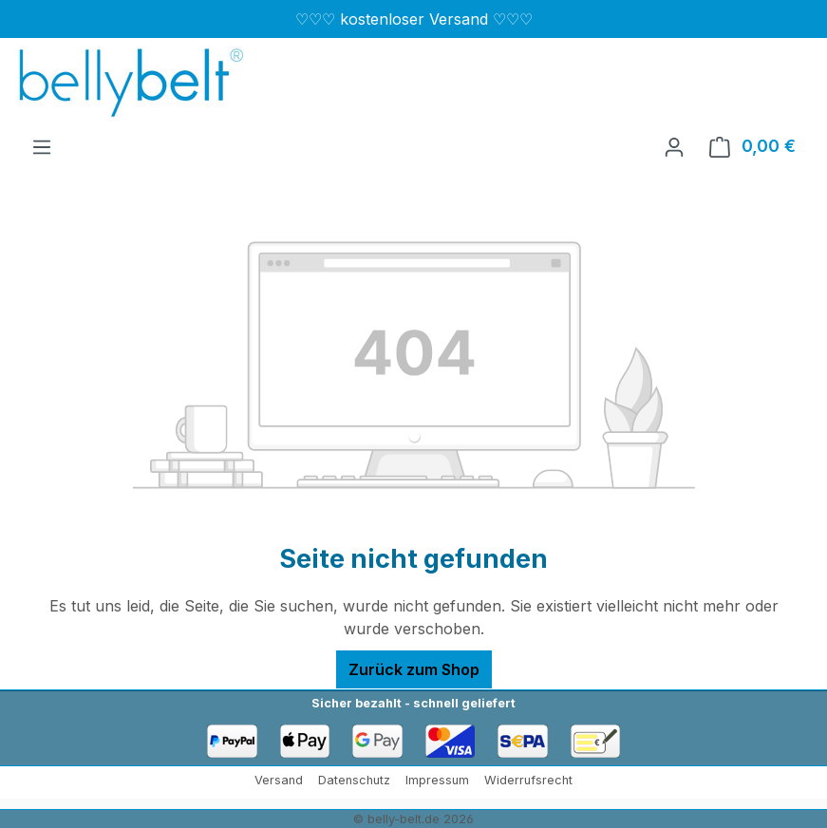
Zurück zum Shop (413, 669)
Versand (278, 780)
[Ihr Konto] (674, 146)
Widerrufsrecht (528, 780)
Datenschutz (354, 780)
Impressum (437, 780)
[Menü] (42, 146)
